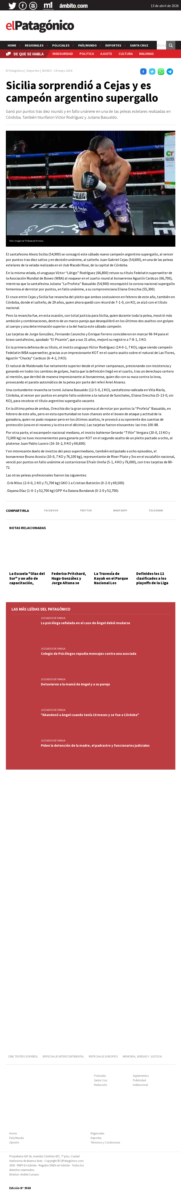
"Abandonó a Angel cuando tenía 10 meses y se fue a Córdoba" (90, 715)
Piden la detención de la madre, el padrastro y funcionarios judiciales (95, 745)
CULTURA (126, 54)
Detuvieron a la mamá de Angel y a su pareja (75, 684)
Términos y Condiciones (105, 1142)
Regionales (34, 45)
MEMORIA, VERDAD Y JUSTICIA (142, 1056)
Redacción (100, 1085)
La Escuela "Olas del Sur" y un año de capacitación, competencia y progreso (27, 583)
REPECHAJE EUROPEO (103, 1056)
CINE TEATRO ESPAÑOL (23, 1056)
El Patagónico (15, 71)
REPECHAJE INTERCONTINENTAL (63, 1056)
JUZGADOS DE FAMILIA (53, 618)
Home (12, 45)
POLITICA (87, 54)
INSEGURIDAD (62, 54)
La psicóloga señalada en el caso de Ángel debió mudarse (85, 623)
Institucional (140, 1085)
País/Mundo (87, 45)
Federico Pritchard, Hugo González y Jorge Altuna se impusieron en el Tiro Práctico (69, 583)
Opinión (14, 1142)
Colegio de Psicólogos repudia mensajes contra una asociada (88, 653)
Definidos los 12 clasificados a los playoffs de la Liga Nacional (152, 580)
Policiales (61, 45)
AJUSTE (106, 54)
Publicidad (139, 1080)
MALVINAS (146, 54)
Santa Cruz (139, 45)
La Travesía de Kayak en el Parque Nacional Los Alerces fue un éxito (111, 580)
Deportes (113, 45)
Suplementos (141, 1076)
